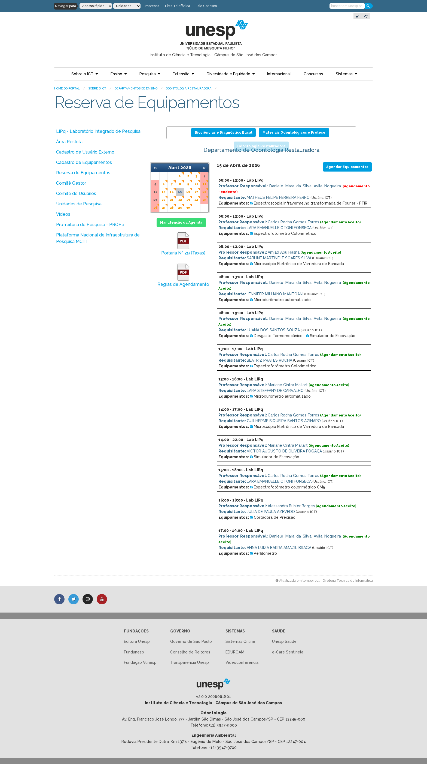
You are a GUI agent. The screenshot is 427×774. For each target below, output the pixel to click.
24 (196, 200)
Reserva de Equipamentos (83, 172)
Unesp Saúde (284, 651)
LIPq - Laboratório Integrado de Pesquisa (98, 131)
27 (163, 207)
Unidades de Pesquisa (79, 203)
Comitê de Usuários (76, 193)
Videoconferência (241, 672)
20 (163, 200)
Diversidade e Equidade (228, 74)
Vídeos (63, 214)
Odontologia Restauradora (188, 88)
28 (172, 207)
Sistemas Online (240, 651)
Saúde (278, 641)
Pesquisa (147, 74)
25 (204, 200)
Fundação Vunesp (140, 672)
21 (171, 200)
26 (155, 207)
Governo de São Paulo (191, 651)
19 (155, 200)
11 (204, 184)
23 (188, 200)
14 (172, 192)
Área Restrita (69, 141)
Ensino (116, 74)
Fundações (136, 641)
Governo (180, 641)
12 (155, 192)
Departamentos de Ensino (136, 88)
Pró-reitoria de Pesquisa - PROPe (90, 224)
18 (204, 192)
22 (180, 200)
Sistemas (344, 74)
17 (196, 192)
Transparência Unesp (189, 672)
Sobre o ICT (82, 74)
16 (188, 192)
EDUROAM (234, 662)
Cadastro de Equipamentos (84, 162)
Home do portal (67, 88)
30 (188, 207)
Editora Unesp (137, 651)
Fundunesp (134, 662)
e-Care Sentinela (287, 662)
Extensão (181, 74)
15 (180, 192)
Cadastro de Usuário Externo (85, 152)
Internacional (279, 74)
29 (180, 207)
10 (196, 184)
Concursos (313, 74)
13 (163, 192)
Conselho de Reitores (190, 662)
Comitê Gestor (71, 183)
